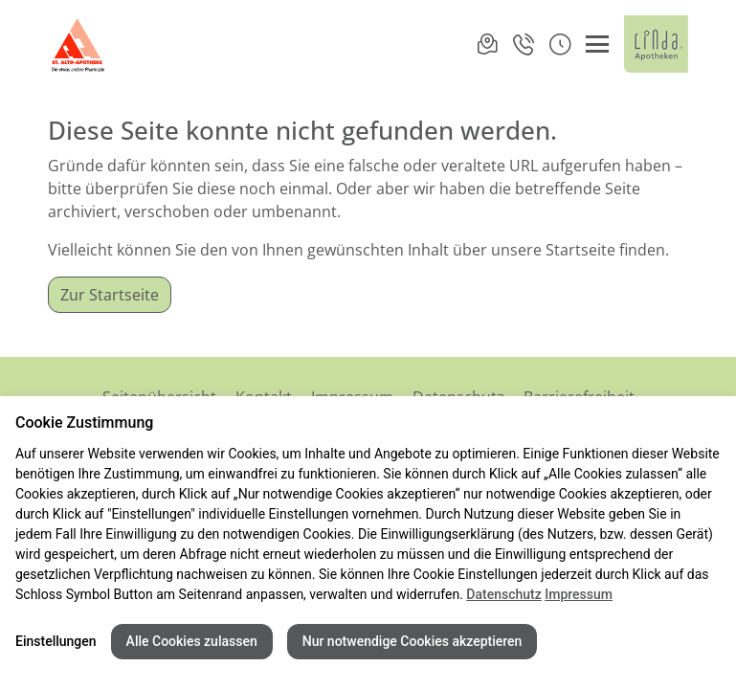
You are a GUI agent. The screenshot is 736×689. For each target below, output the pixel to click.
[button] (559, 44)
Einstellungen (56, 641)
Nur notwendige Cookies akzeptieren (412, 641)
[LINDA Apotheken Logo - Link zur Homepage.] (656, 44)
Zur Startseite (109, 294)
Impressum (579, 594)
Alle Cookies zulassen (191, 641)
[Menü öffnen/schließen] (597, 44)
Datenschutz (503, 594)
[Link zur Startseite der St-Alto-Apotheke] (79, 44)
